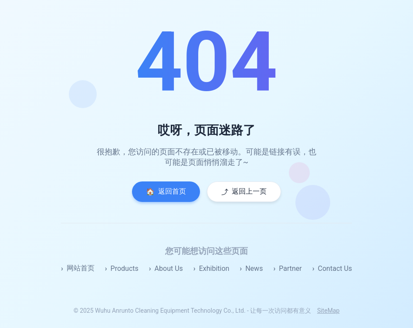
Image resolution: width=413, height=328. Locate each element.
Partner (290, 268)
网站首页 (81, 268)
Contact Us (335, 268)
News (254, 268)
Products (125, 268)
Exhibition (214, 268)
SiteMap (328, 310)
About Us (169, 268)
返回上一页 (244, 191)
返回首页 (166, 191)
